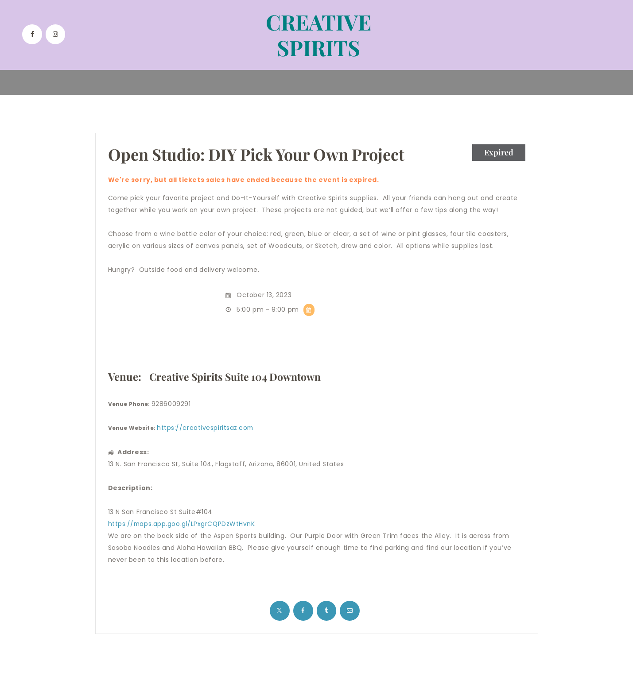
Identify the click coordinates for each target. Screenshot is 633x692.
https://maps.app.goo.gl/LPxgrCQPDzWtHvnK (182, 523)
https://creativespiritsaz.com (205, 427)
